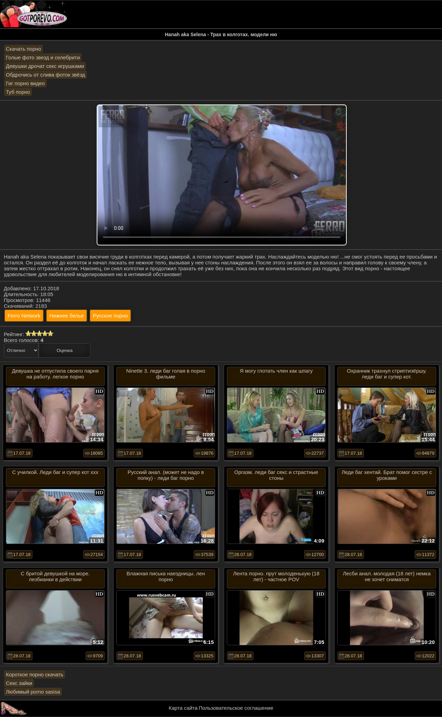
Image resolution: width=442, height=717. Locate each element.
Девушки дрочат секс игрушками (45, 66)
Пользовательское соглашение (236, 708)
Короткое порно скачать (34, 674)
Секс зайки (19, 683)
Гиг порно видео (25, 83)
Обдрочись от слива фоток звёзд (45, 75)
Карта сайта (183, 708)
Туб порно (18, 92)
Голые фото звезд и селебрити (43, 57)
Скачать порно (23, 49)
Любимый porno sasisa (33, 692)
